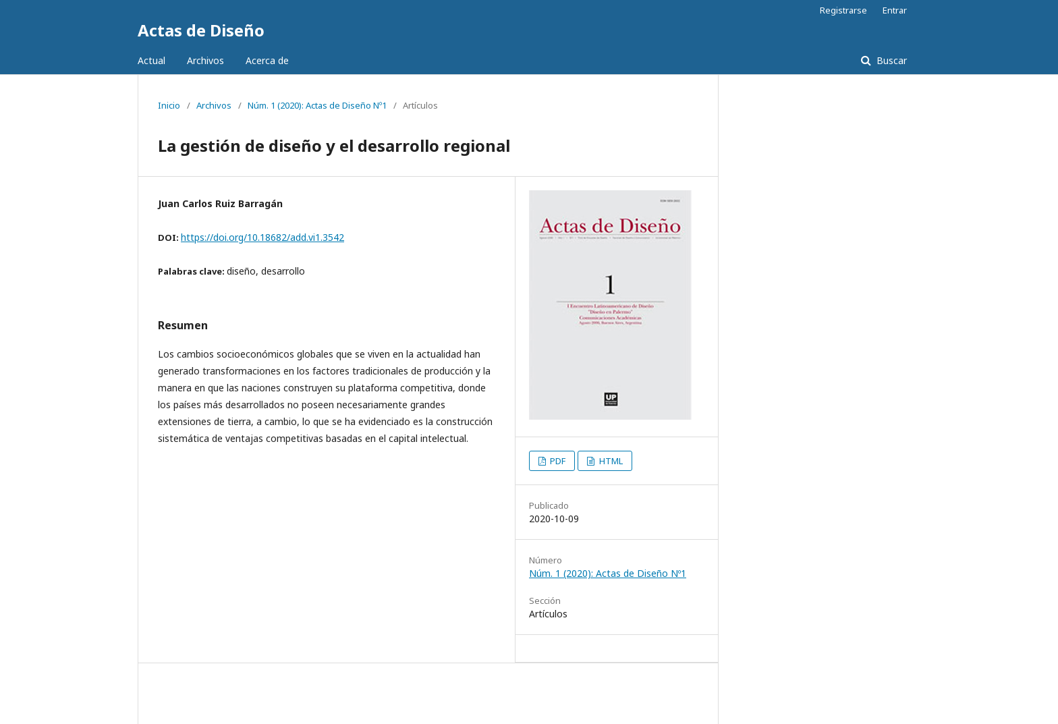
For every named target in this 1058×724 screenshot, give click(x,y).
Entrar (895, 10)
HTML (610, 461)
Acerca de (267, 60)
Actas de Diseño (201, 30)
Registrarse (843, 10)
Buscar (890, 60)
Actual (151, 60)
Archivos (205, 60)
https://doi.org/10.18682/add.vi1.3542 (262, 237)
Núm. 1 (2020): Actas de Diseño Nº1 (317, 105)
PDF (556, 461)
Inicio (169, 105)
